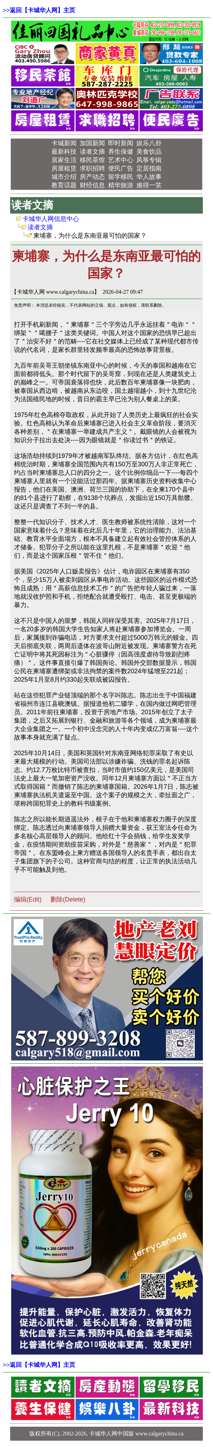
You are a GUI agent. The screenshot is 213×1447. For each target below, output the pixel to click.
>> (39, 10)
